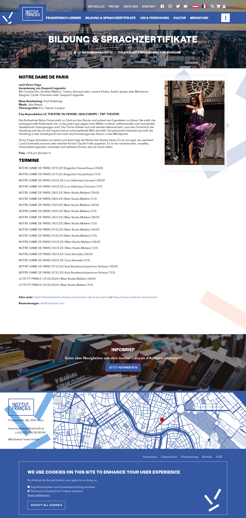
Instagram (170, 6)
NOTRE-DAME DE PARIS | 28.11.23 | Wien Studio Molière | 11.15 (58, 199)
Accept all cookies (46, 509)
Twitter (178, 6)
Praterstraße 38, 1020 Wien (26, 420)
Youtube (185, 6)
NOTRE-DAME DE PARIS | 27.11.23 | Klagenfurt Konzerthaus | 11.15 (59, 174)
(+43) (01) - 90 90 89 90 (30, 432)
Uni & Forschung (154, 18)
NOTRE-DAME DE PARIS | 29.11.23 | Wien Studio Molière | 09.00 (59, 205)
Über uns (131, 6)
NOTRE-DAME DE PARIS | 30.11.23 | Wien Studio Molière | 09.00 (59, 217)
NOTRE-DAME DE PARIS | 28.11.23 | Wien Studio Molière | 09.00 (59, 193)
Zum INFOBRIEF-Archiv (123, 376)
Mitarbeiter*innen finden (23, 439)
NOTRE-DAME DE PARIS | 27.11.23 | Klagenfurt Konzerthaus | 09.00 (61, 168)
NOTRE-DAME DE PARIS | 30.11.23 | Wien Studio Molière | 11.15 (58, 223)
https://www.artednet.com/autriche (135, 297)
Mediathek (199, 18)
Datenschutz (169, 457)
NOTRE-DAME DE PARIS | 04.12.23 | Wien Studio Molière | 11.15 (58, 248)
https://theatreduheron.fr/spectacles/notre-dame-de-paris (70, 297)
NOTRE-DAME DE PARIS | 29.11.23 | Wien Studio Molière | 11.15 (58, 211)
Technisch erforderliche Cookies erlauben (56, 495)
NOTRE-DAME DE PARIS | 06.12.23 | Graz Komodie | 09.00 (56, 254)
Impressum (150, 457)
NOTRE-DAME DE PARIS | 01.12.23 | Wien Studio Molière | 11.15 (58, 236)
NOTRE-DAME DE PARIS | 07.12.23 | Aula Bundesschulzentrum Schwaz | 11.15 (67, 272)
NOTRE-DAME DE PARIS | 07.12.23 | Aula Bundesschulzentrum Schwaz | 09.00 (68, 266)
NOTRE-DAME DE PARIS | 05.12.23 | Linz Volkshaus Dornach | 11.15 (60, 186)
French (204, 6)
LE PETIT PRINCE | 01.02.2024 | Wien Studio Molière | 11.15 (56, 285)
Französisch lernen (63, 18)
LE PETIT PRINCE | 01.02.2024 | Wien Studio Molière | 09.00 (57, 279)
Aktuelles (96, 6)
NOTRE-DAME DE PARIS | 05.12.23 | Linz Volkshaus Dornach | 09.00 (62, 180)
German (195, 6)
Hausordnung (189, 457)
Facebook (162, 6)
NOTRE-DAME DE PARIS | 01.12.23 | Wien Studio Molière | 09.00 (59, 229)
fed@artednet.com (52, 303)
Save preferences (39, 499)
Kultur (180, 18)
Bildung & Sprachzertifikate (110, 18)
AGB (219, 457)
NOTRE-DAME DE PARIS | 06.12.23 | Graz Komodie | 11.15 (54, 260)
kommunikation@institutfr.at (26, 428)
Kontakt (148, 6)
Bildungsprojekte (97, 52)
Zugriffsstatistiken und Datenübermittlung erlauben (62, 490)
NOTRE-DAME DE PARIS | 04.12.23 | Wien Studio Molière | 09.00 (59, 242)
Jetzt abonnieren (123, 367)
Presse (114, 6)
